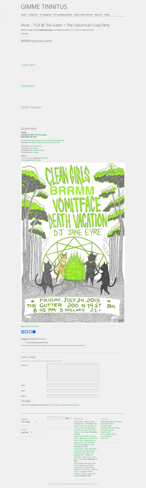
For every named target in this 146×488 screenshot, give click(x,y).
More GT (98, 15)
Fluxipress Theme (93, 484)
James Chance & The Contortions (59, 345)
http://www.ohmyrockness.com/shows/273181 (44, 142)
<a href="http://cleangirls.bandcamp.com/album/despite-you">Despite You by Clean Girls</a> (73, 73)
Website (23, 396)
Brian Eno (24, 345)
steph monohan (32, 326)
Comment (24, 365)
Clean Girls (28, 65)
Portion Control (28, 158)
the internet (37, 146)
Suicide (74, 345)
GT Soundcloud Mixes (63, 15)
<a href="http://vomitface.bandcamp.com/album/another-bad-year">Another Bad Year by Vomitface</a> (73, 94)
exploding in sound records (110, 428)
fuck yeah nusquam (107, 430)
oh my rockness (106, 436)
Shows (107, 15)
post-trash (104, 438)
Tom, (72, 30)
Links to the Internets (83, 15)
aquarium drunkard (107, 424)
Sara (80, 30)
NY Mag (35, 152)
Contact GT (33, 15)
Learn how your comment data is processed (63, 405)
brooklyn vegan (106, 426)
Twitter (35, 148)
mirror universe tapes (108, 434)
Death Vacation (31, 107)
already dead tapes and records (111, 422)
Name (23, 385)
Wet (24, 160)
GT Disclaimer (46, 15)
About (23, 15)
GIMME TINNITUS (44, 6)
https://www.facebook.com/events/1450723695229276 (45, 140)
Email (23, 391)
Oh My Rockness (38, 150)
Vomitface (27, 86)
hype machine (105, 432)
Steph (76, 30)
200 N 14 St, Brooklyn (38, 135)
